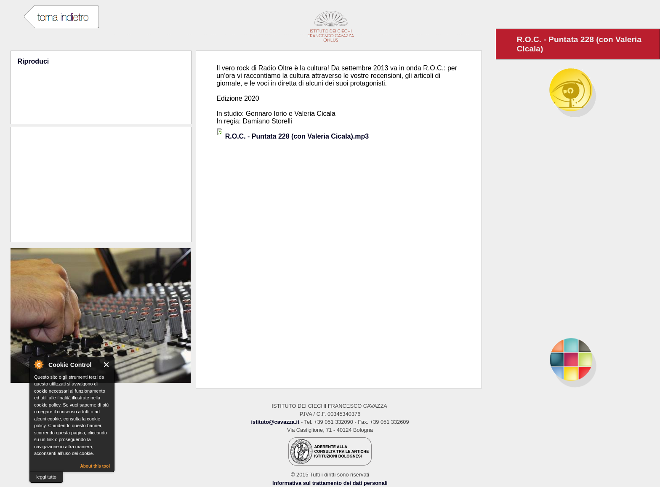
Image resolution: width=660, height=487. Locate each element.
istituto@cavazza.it (275, 422)
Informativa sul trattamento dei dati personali (330, 483)
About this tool (95, 466)
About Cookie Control (38, 364)
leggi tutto (46, 476)
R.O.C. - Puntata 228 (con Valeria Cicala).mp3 (297, 136)
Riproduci (33, 61)
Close (106, 364)
